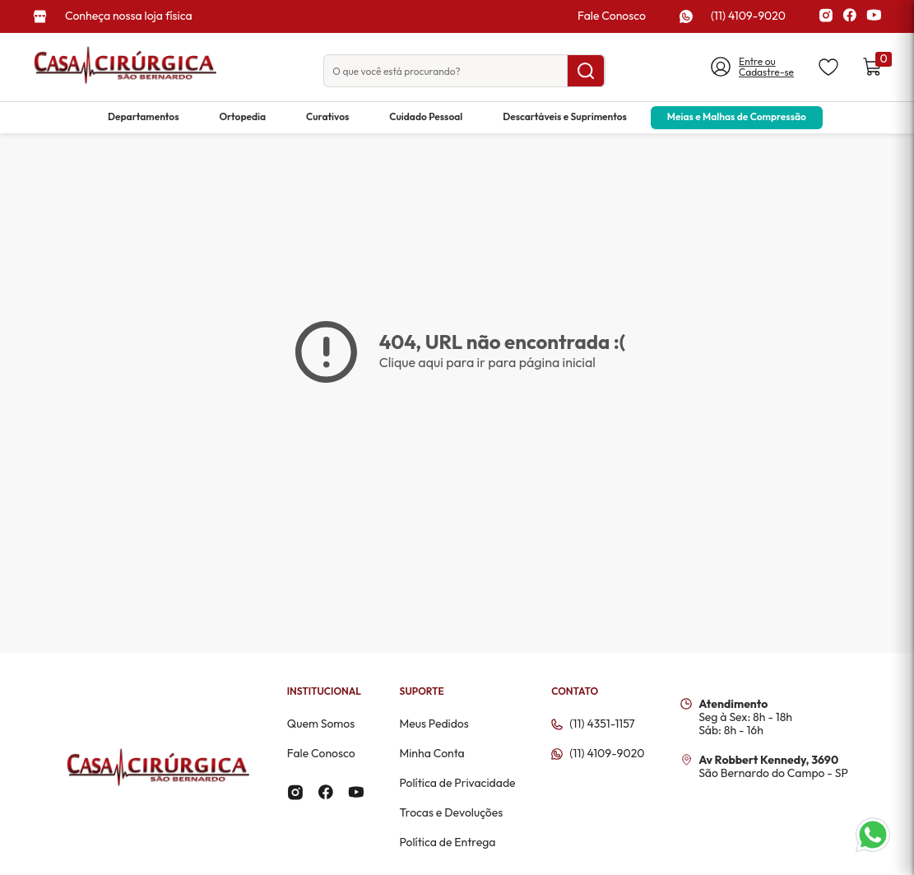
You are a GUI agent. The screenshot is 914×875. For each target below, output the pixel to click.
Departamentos (143, 116)
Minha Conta (431, 753)
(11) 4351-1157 (601, 724)
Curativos (327, 116)
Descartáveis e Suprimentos (565, 116)
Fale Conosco (612, 15)
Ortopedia (242, 116)
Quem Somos (321, 723)
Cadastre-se (766, 72)
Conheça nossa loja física (129, 15)
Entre (752, 61)
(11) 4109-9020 (748, 15)
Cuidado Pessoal (425, 116)
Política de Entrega (447, 842)
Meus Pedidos (433, 723)
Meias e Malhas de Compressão (736, 116)
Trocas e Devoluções (451, 812)
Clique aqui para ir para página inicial (487, 362)
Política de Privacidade (457, 782)
